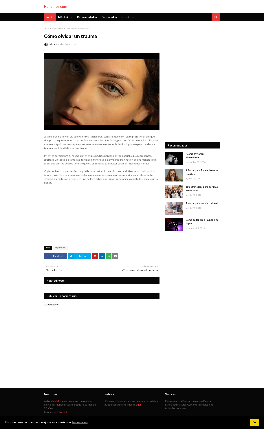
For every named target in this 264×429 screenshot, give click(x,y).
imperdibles (57, 28)
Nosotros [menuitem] (127, 17)
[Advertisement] (192, 82)
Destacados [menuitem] (109, 17)
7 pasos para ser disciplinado (202, 203)
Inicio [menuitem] (49, 17)
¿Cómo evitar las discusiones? (195, 155)
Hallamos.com (55, 6)
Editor (52, 44)
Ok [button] (254, 422)
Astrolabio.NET (53, 401)
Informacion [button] (80, 422)
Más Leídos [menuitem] (65, 17)
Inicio (46, 28)
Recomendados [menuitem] (87, 17)
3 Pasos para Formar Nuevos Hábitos (202, 172)
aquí (138, 404)
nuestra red (60, 411)
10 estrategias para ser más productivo (202, 188)
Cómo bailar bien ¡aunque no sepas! (202, 221)
